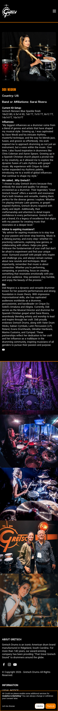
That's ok (50, 706)
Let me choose (8, 706)
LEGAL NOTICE (10, 690)
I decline (39, 706)
